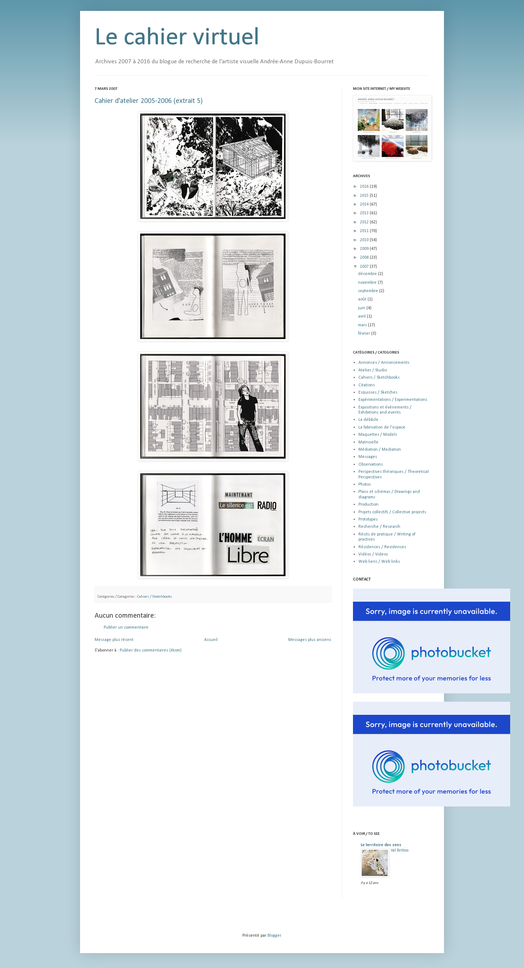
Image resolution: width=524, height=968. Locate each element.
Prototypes (368, 519)
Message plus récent (114, 640)
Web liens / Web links (379, 561)
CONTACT (362, 579)
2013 (365, 213)
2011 (365, 231)
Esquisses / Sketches (377, 392)
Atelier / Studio (372, 370)
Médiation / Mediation (379, 449)
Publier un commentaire (126, 627)
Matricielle (368, 442)
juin (362, 308)
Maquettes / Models (377, 435)
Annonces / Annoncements (383, 362)
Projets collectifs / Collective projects (392, 512)
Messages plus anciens (309, 640)
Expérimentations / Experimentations (392, 400)
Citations (366, 385)
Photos (364, 484)
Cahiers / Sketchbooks (154, 597)
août (363, 299)
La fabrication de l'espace (381, 427)
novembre (368, 282)
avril (362, 316)
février (364, 333)
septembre (368, 291)
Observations (370, 464)
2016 (365, 186)
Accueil (211, 640)
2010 (365, 240)
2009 (365, 249)
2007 (365, 266)
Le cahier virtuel (177, 38)
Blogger (274, 935)
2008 (365, 257)
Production (368, 504)
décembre (368, 274)
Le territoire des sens (381, 845)
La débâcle (368, 420)
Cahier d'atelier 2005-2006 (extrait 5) (149, 101)
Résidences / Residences (382, 547)
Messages (367, 457)
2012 (365, 222)
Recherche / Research (379, 527)
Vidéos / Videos (373, 554)
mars (363, 325)
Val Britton (400, 850)
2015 (365, 196)
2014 (365, 204)
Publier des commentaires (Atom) (151, 650)
